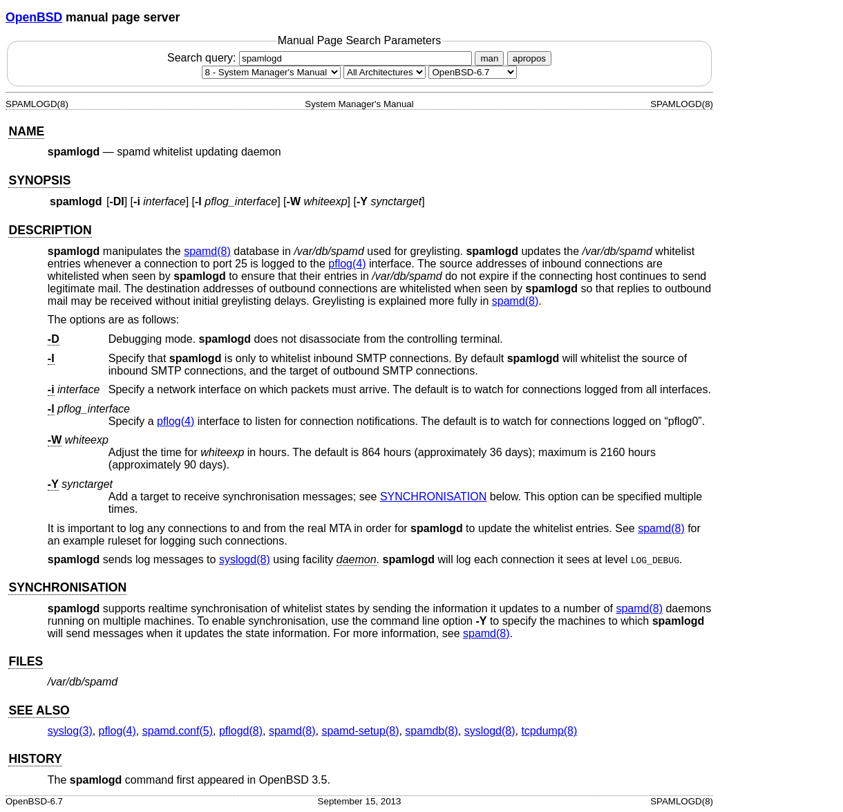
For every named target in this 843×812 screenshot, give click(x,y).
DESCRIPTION (49, 230)
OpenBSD (34, 17)
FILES (25, 661)
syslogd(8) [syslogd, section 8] (244, 559)
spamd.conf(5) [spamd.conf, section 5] (177, 731)
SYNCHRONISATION (433, 496)
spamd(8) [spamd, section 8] (207, 251)
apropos (529, 58)
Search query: (321, 58)
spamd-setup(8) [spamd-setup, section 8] (360, 731)
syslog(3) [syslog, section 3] (70, 731)
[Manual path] (472, 72)
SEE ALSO (38, 710)
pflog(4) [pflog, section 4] (347, 264)
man (489, 58)
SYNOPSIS (39, 180)
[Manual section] (271, 72)
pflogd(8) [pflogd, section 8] (241, 731)
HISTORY (34, 759)
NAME (26, 131)
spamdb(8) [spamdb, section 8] (431, 731)
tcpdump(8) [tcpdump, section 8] (549, 731)
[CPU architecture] (384, 72)
